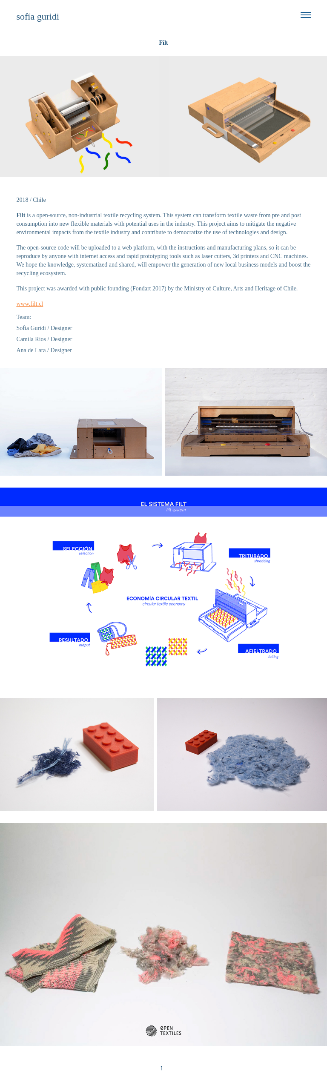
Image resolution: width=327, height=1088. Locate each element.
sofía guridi (37, 16)
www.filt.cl (29, 304)
